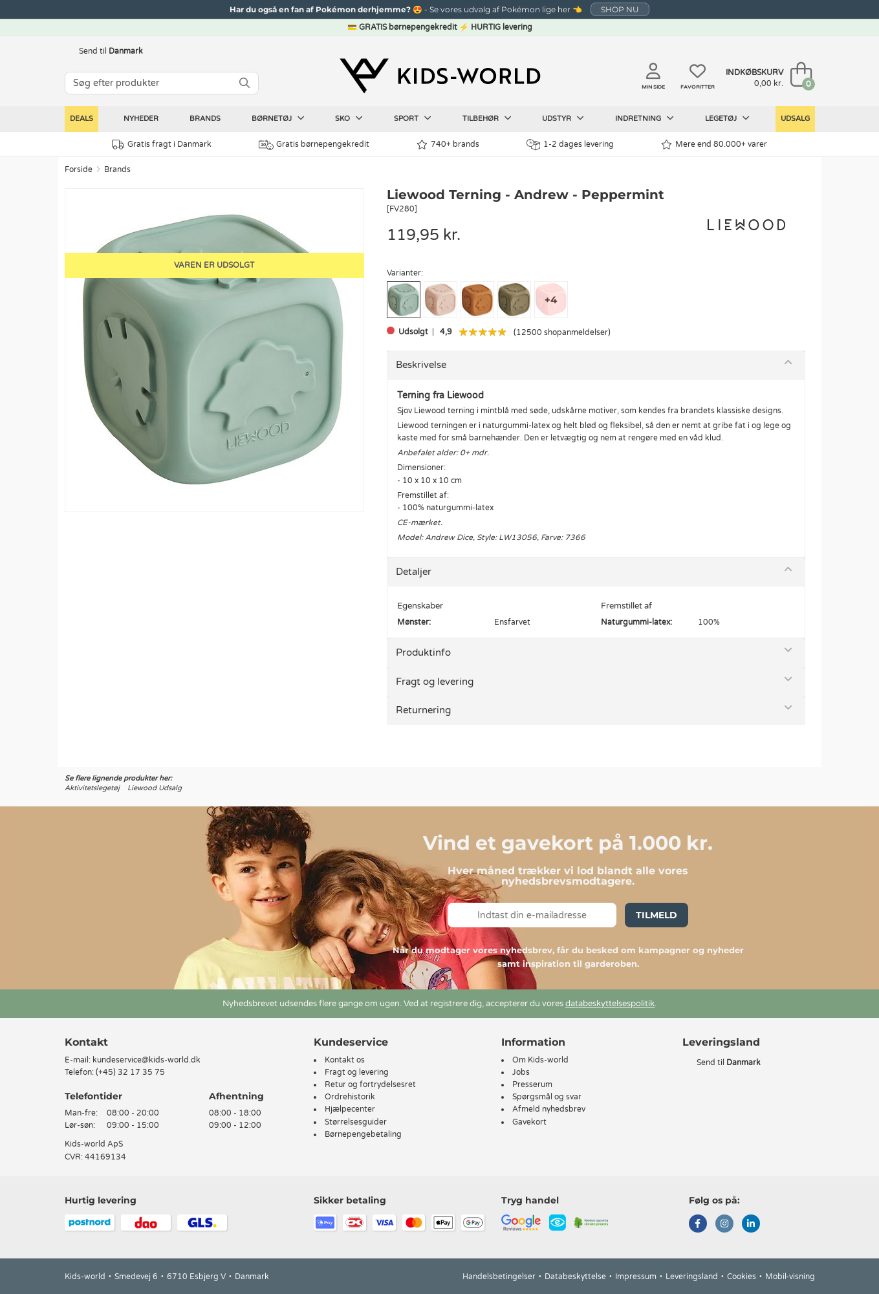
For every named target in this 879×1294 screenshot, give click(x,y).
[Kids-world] (440, 75)
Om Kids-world (540, 1059)
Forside (78, 169)
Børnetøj (278, 118)
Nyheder (141, 118)
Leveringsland (692, 1276)
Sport (412, 118)
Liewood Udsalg (154, 788)
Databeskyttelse (575, 1276)
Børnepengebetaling (363, 1134)
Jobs (521, 1072)
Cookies (741, 1276)
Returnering (423, 710)
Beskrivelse (421, 365)
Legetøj (727, 118)
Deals (81, 118)
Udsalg (795, 118)
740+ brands (448, 144)
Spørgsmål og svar (546, 1096)
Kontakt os (345, 1059)
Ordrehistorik (350, 1096)
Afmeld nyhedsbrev (548, 1109)
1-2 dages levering (570, 144)
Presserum (532, 1084)
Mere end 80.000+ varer (714, 144)
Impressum (636, 1276)
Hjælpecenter (350, 1109)
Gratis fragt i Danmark (162, 144)
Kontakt (86, 1042)
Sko (349, 118)
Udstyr (563, 118)
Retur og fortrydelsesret (370, 1084)
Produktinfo (423, 652)
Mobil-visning (790, 1276)
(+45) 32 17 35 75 (130, 1072)
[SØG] (244, 83)
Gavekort (529, 1122)
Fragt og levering (434, 681)
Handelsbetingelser (499, 1276)
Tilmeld (656, 915)
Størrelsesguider (356, 1122)
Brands (205, 118)
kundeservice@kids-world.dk (146, 1059)
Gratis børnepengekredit (314, 145)
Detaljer (413, 571)
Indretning (644, 118)
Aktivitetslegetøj (92, 788)
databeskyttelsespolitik (610, 1003)
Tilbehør (487, 118)
